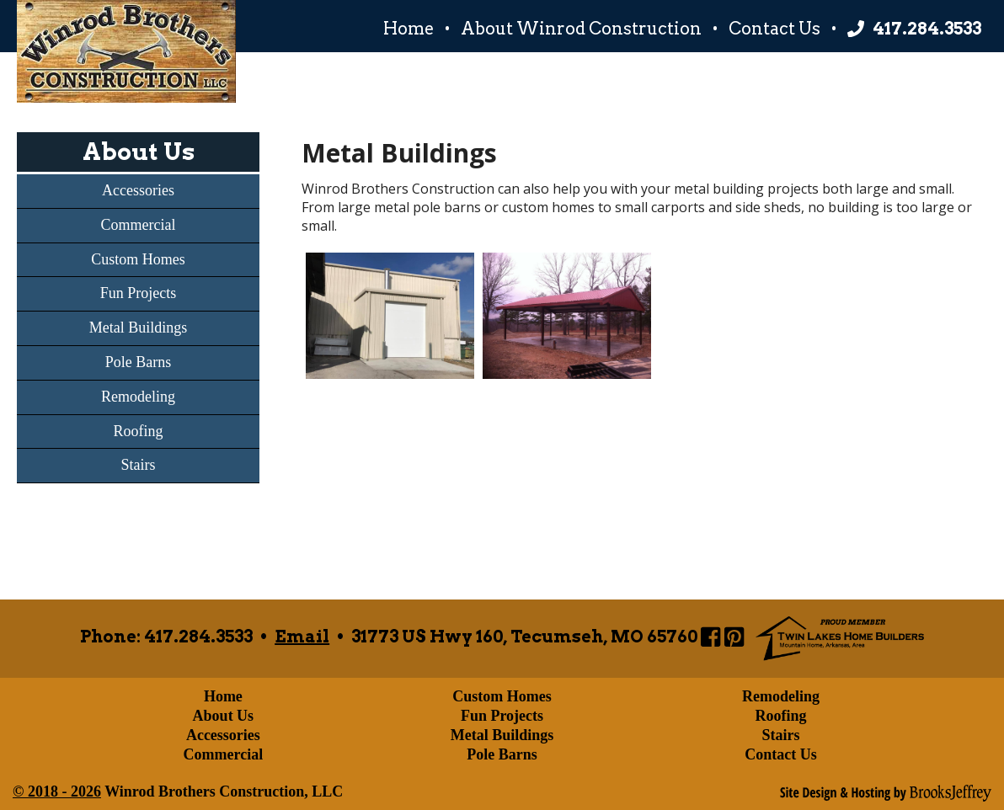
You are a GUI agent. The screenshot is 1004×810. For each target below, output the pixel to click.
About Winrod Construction (581, 29)
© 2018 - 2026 (57, 791)
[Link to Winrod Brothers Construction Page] (710, 636)
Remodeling (138, 396)
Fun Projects (138, 293)
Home (408, 29)
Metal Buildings (138, 327)
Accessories (138, 190)
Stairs (137, 464)
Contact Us (774, 29)
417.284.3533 (927, 29)
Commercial (138, 224)
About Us (139, 151)
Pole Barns (138, 362)
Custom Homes (138, 259)
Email (302, 636)
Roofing (138, 431)
